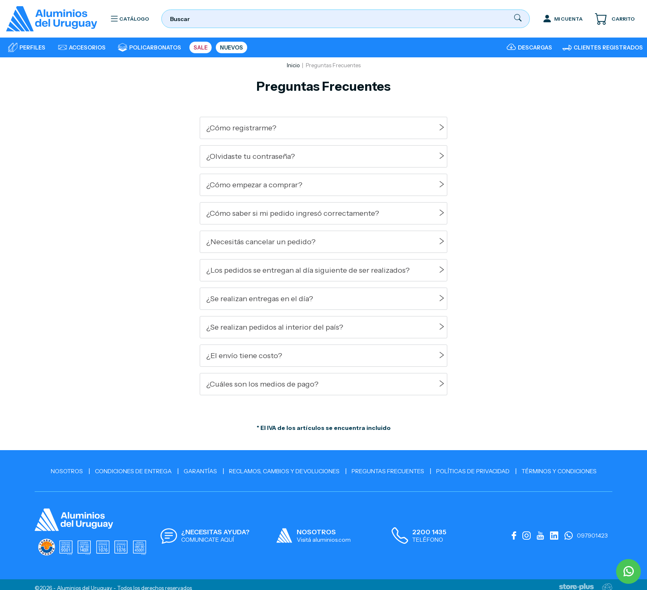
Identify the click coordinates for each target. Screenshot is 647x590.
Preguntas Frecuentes (388, 471)
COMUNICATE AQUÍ (207, 539)
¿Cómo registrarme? (241, 127)
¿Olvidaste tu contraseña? (250, 156)
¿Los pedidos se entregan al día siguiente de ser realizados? (308, 270)
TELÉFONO (427, 539)
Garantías (200, 471)
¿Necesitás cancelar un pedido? (261, 241)
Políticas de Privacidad (473, 471)
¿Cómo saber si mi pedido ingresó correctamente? (292, 213)
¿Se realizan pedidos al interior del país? (274, 327)
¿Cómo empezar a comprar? (254, 184)
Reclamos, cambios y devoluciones (284, 471)
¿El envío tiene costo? (244, 355)
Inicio (293, 65)
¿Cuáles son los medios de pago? (262, 384)
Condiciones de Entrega (133, 471)
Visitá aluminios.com (324, 539)
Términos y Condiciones (559, 471)
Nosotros (67, 471)
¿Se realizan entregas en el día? (259, 298)
